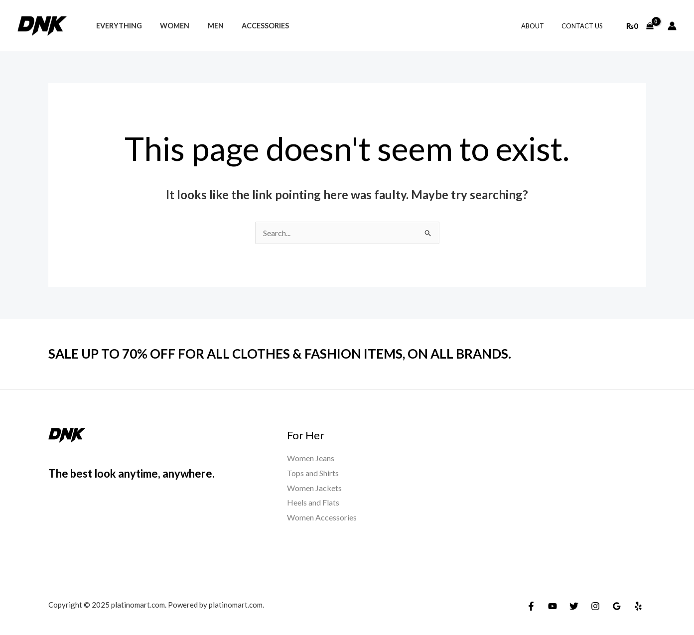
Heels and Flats (313, 502)
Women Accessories (322, 517)
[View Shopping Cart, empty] (640, 26)
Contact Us (584, 26)
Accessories (252, 25)
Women (169, 25)
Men (206, 25)
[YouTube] (552, 606)
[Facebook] (531, 606)
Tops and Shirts (313, 473)
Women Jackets (314, 488)
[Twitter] (573, 606)
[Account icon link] (672, 25)
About (539, 26)
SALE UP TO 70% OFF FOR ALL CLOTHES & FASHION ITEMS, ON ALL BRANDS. (279, 354)
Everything (117, 25)
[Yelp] (638, 606)
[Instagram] (595, 606)
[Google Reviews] (616, 606)
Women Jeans (310, 458)
